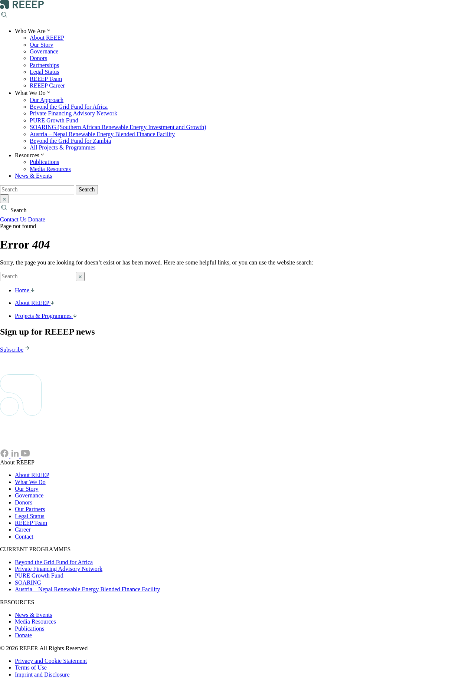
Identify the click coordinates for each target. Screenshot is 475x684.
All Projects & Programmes (62, 147)
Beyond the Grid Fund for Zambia (70, 141)
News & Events (33, 175)
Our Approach (46, 100)
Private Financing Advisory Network (73, 113)
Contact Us (13, 219)
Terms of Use (31, 667)
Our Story (41, 45)
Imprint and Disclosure (42, 674)
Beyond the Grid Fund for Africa (69, 106)
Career (23, 529)
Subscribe (15, 349)
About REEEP (47, 37)
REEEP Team (46, 79)
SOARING (28, 582)
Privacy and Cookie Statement (51, 661)
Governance (44, 51)
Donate (41, 219)
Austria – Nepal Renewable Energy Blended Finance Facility (102, 134)
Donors (38, 58)
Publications (44, 162)
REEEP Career (47, 85)
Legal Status (44, 72)
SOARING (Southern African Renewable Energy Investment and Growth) (118, 127)
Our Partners (30, 509)
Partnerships (44, 65)
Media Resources (50, 169)
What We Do (30, 482)
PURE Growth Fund (54, 120)
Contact (24, 536)
